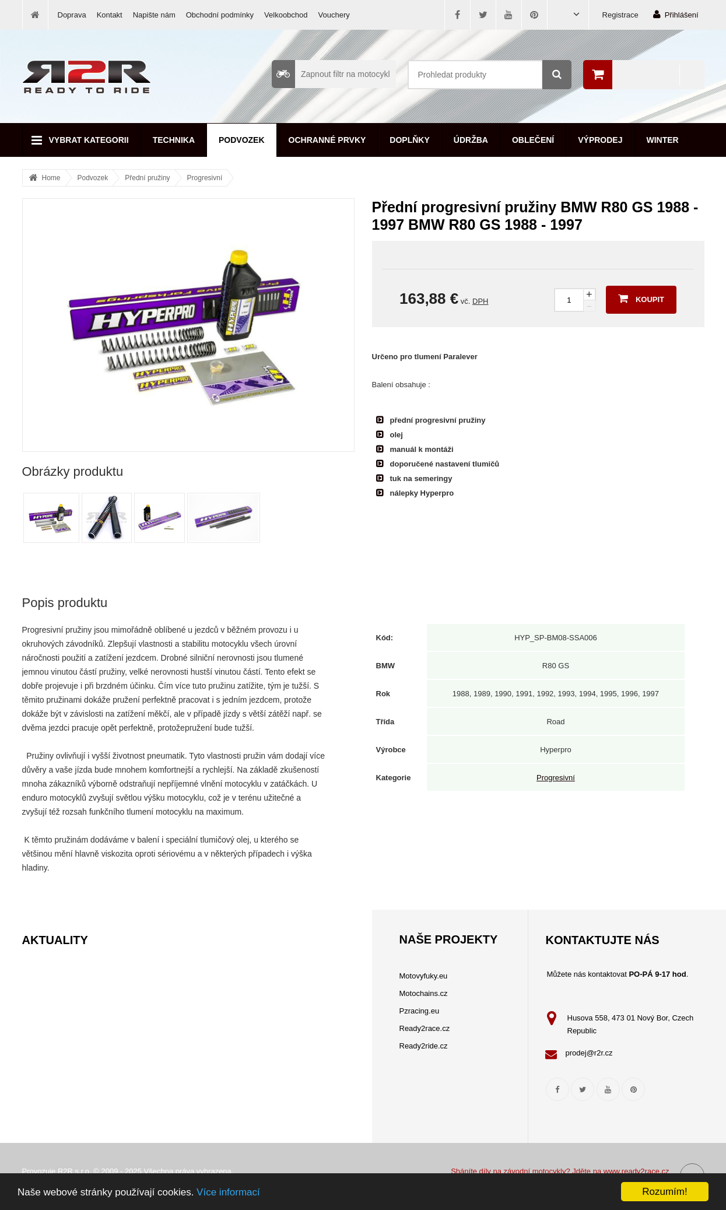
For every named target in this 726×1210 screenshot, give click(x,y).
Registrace (620, 14)
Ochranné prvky (327, 140)
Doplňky (409, 140)
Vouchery (334, 14)
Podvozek (242, 140)
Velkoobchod (285, 14)
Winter (663, 140)
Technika (174, 140)
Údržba (471, 140)
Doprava (72, 14)
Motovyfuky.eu (423, 975)
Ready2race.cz (424, 1028)
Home (51, 178)
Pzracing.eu (419, 1010)
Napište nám (154, 14)
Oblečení (533, 140)
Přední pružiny (147, 178)
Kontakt (109, 14)
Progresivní (205, 178)
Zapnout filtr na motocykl (331, 74)
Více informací (228, 1192)
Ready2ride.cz (423, 1045)
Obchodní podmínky (220, 14)
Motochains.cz (423, 993)
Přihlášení (676, 14)
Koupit (641, 298)
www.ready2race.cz (636, 1171)
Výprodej (600, 140)
